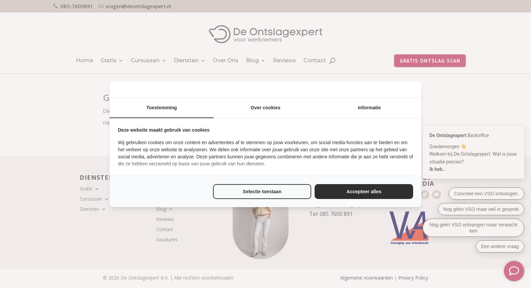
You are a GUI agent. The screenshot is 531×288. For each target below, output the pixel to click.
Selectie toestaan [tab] (262, 191)
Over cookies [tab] (265, 107)
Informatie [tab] (369, 107)
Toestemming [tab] (161, 107)
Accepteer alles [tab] (363, 191)
